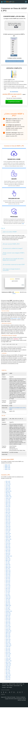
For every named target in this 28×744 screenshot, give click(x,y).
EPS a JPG (8, 652)
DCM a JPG (8, 515)
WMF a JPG (8, 567)
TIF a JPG (8, 563)
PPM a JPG (8, 506)
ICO (13, 49)
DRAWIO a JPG (9, 556)
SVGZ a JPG (8, 613)
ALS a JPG (8, 509)
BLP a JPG (8, 541)
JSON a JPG (8, 498)
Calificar (14, 293)
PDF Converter (5, 683)
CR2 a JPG (8, 621)
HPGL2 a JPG (8, 539)
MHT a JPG (8, 550)
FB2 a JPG (8, 672)
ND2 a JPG (8, 544)
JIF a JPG (8, 557)
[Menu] (26, 2)
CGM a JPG (8, 526)
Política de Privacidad (11, 697)
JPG (13, 55)
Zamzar (18, 318)
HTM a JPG (8, 659)
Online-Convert (14, 318)
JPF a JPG (8, 540)
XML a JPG (8, 482)
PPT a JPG (8, 625)
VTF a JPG (8, 485)
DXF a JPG (8, 516)
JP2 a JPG (8, 508)
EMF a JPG (8, 566)
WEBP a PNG (7, 469)
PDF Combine (9, 687)
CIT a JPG (8, 513)
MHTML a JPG (9, 496)
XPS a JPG (8, 534)
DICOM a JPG (8, 491)
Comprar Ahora (14, 102)
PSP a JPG (8, 519)
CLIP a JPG (8, 543)
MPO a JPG (8, 558)
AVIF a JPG (8, 574)
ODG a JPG (8, 575)
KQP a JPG (8, 525)
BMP (13, 42)
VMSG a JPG (8, 663)
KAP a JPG (8, 523)
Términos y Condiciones (20, 697)
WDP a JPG (8, 522)
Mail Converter (19, 683)
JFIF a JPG (8, 551)
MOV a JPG (8, 636)
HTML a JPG (8, 495)
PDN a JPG (8, 553)
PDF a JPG (8, 481)
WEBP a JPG (8, 605)
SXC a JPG (8, 670)
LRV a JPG (8, 554)
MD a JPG (8, 669)
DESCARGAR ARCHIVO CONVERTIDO (14, 61)
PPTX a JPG (8, 626)
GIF (12, 47)
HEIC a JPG (8, 571)
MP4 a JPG (8, 489)
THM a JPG (8, 537)
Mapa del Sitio (4, 697)
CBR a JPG (8, 667)
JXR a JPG (8, 510)
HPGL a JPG (8, 533)
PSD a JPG (8, 606)
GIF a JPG (8, 568)
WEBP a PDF (7, 465)
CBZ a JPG (8, 666)
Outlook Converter (12, 683)
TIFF (13, 45)
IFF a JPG (8, 532)
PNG (13, 51)
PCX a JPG (8, 587)
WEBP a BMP (7, 467)
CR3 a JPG (8, 520)
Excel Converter (17, 685)
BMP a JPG (8, 503)
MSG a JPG (8, 547)
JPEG (13, 40)
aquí (23, 223)
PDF (13, 53)
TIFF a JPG (8, 505)
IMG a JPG (8, 492)
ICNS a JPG (8, 529)
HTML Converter (9, 685)
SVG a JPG (8, 527)
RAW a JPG (8, 618)
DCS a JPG (8, 486)
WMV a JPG (8, 632)
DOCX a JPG (8, 536)
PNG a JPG (8, 502)
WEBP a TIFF (7, 466)
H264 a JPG (8, 488)
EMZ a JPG (8, 512)
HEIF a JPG (8, 573)
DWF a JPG (8, 494)
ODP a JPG (8, 622)
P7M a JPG (8, 549)
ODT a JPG (8, 518)
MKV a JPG (8, 635)
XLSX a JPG (8, 484)
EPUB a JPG (8, 665)
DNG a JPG (8, 615)
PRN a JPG (8, 501)
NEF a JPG (8, 616)
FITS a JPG (8, 530)
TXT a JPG (8, 499)
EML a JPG (8, 546)
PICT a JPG (8, 585)
